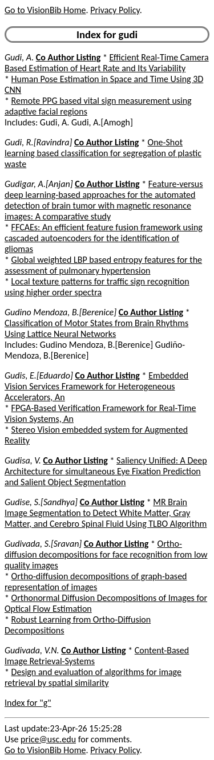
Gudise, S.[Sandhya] (41, 502)
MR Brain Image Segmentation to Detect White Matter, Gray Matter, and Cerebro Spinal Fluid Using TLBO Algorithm (106, 513)
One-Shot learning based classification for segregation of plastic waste (103, 153)
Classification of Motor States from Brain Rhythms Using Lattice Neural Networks (96, 328)
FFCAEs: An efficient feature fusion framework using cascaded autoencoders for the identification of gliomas (104, 238)
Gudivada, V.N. (32, 650)
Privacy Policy (114, 10)
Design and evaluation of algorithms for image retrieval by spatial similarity (93, 677)
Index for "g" (28, 702)
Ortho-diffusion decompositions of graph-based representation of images (96, 581)
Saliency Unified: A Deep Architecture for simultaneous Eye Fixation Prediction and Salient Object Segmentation (106, 471)
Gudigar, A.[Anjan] (39, 183)
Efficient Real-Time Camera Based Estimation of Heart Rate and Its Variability (107, 63)
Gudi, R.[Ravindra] (38, 142)
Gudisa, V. (23, 460)
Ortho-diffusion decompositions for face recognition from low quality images (106, 554)
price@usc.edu (48, 739)
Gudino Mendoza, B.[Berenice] (60, 312)
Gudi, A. (19, 57)
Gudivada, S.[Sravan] (43, 543)
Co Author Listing (68, 57)
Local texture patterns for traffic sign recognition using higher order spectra (97, 287)
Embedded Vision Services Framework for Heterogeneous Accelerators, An (96, 386)
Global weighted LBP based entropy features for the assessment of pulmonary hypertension (103, 265)
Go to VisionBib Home (45, 10)
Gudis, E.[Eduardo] (39, 375)
